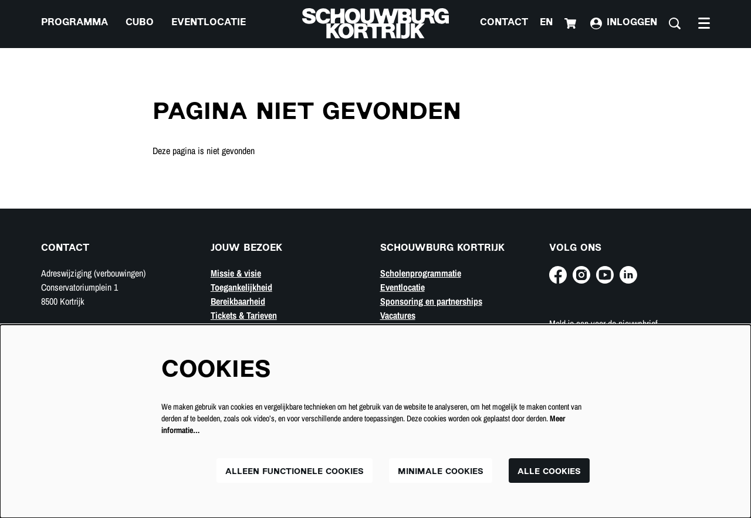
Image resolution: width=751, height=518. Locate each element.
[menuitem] (74, 23)
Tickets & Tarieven (244, 315)
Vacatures (397, 315)
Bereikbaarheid (238, 301)
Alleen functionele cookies (294, 472)
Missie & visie (236, 273)
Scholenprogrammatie (420, 273)
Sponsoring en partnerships (431, 301)
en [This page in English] (546, 23)
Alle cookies (549, 472)
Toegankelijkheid (241, 287)
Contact (504, 23)
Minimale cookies (440, 472)
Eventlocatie (402, 287)
